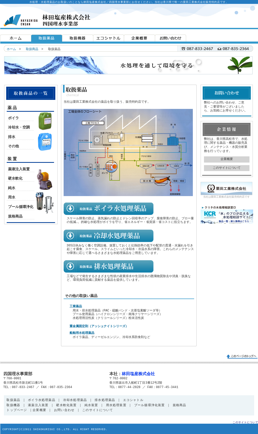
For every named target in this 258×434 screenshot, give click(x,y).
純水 (11, 188)
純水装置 (91, 405)
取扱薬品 (13, 400)
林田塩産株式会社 (138, 374)
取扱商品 (32, 49)
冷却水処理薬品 (75, 400)
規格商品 (15, 216)
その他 (13, 146)
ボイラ (13, 118)
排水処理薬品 (105, 400)
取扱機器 (13, 405)
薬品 (12, 108)
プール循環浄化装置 (148, 405)
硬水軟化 (15, 178)
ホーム (11, 49)
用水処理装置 (116, 405)
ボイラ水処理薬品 (41, 400)
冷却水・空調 (19, 127)
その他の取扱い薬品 (81, 295)
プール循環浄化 (20, 207)
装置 (12, 159)
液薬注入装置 (37, 405)
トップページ (16, 410)
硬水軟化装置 (66, 405)
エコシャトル (133, 400)
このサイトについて (227, 168)
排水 (11, 137)
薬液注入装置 (19, 169)
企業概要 (227, 159)
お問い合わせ (64, 410)
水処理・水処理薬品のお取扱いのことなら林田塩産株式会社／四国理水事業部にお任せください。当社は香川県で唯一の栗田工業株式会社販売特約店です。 (129, 2)
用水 (11, 197)
